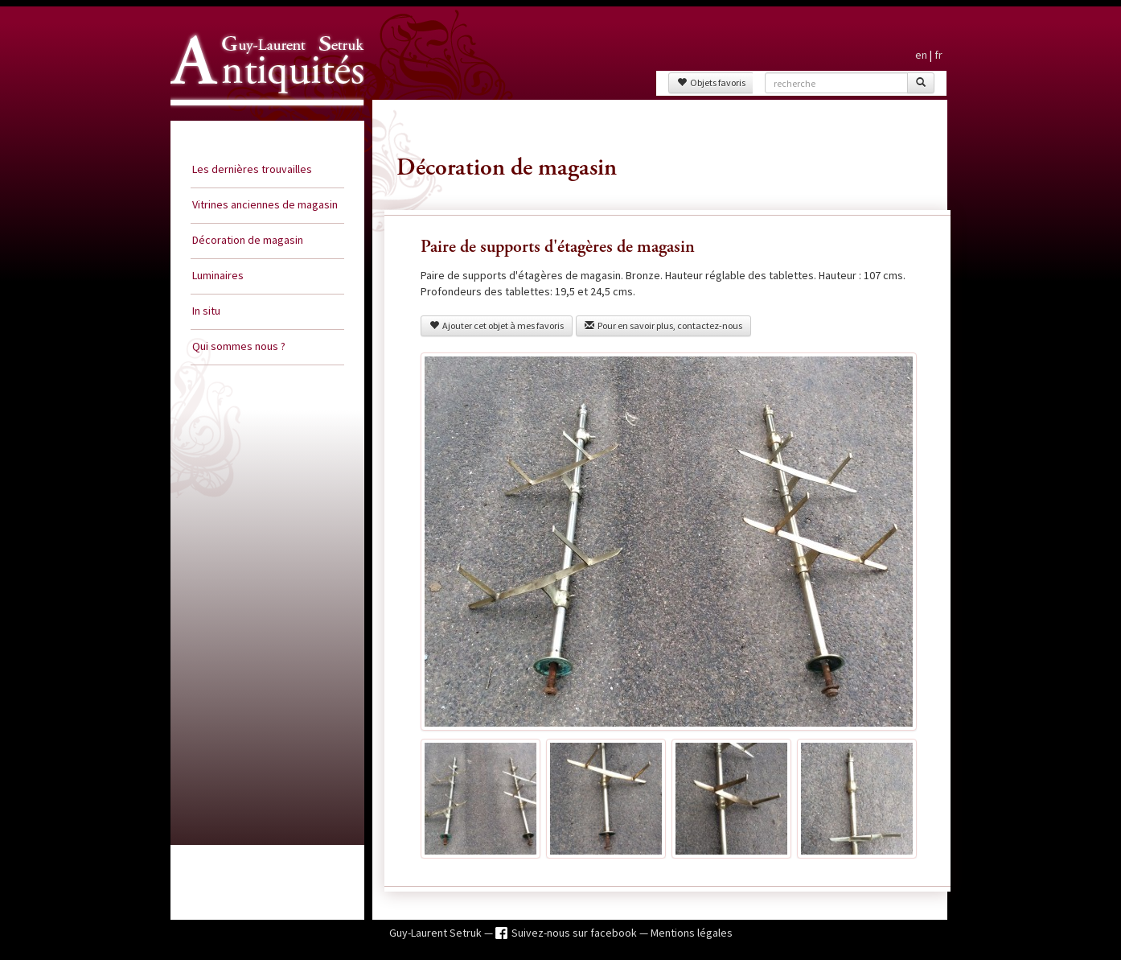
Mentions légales (692, 932)
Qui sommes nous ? (238, 346)
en (921, 54)
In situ (206, 310)
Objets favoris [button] (711, 82)
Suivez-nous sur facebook (575, 932)
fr (938, 54)
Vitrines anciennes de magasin (265, 204)
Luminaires (218, 275)
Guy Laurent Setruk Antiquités (260, 120)
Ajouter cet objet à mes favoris (496, 325)
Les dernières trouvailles (252, 169)
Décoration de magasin (247, 240)
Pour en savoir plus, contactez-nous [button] (663, 325)
